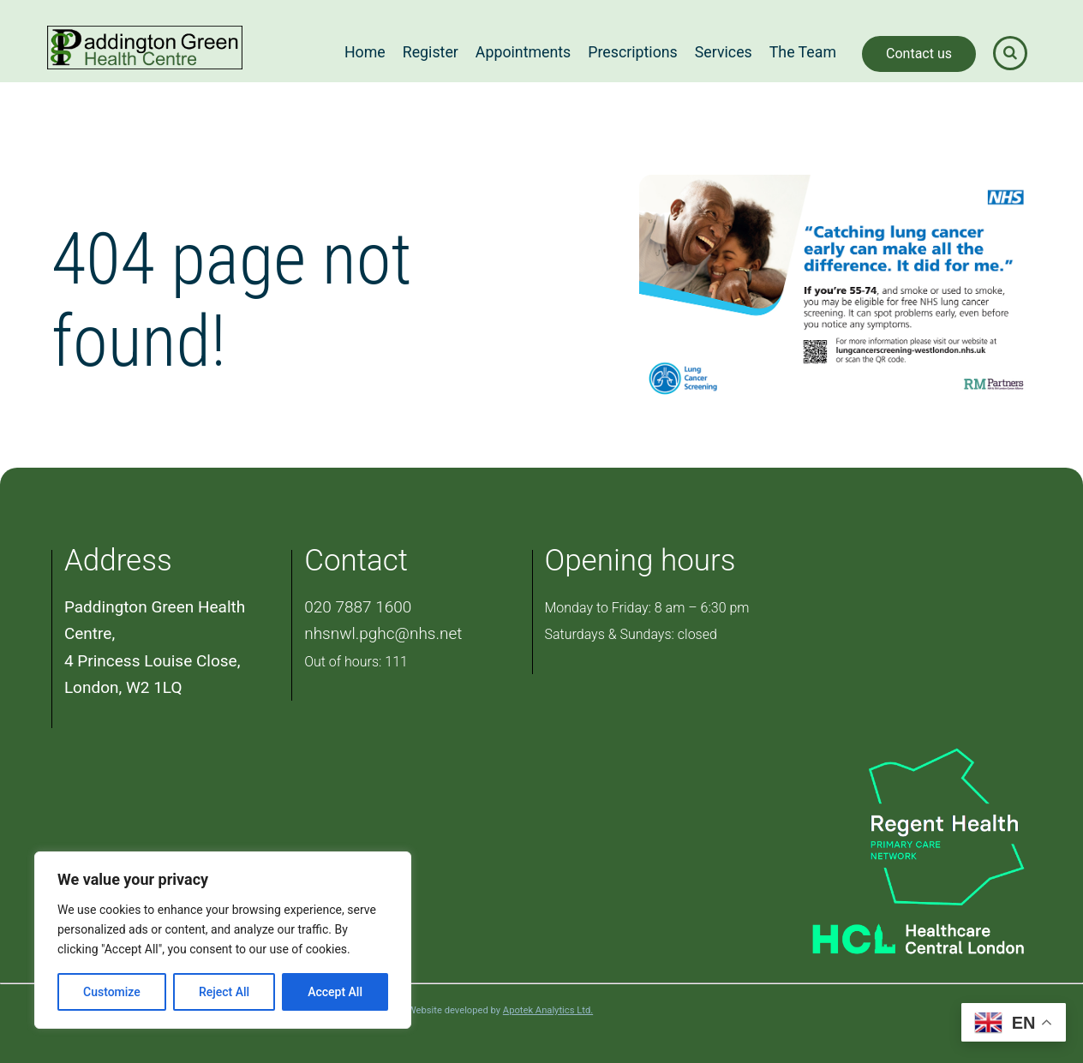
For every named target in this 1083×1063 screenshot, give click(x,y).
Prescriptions (633, 52)
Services (723, 52)
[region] (222, 940)
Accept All (335, 992)
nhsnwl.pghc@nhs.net (383, 633)
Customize (112, 992)
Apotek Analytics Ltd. (548, 1010)
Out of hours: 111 (356, 662)
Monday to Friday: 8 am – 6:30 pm (647, 608)
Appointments (523, 52)
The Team (802, 52)
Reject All (224, 992)
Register (430, 52)
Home (365, 52)
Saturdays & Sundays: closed (631, 634)
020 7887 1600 (357, 607)
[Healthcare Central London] (897, 934)
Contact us (919, 53)
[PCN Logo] (897, 824)
